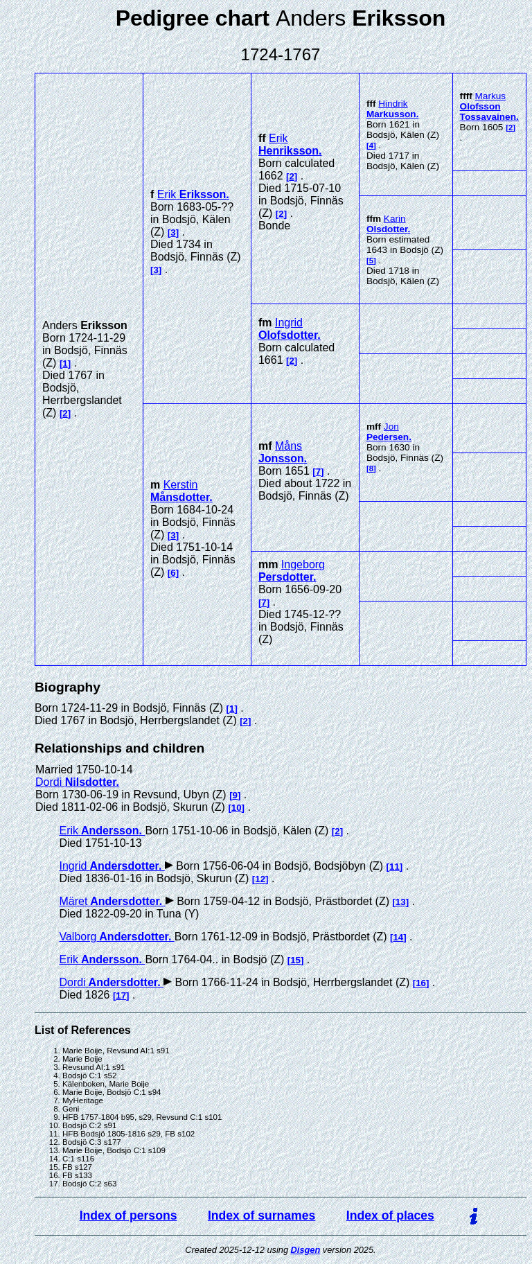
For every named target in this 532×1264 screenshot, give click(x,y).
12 (260, 879)
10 (236, 807)
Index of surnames (261, 1215)
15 (295, 960)
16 (421, 983)
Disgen (306, 1250)
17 (121, 995)
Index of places (390, 1215)
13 (401, 902)
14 (398, 937)
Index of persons (128, 1215)
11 (394, 866)
